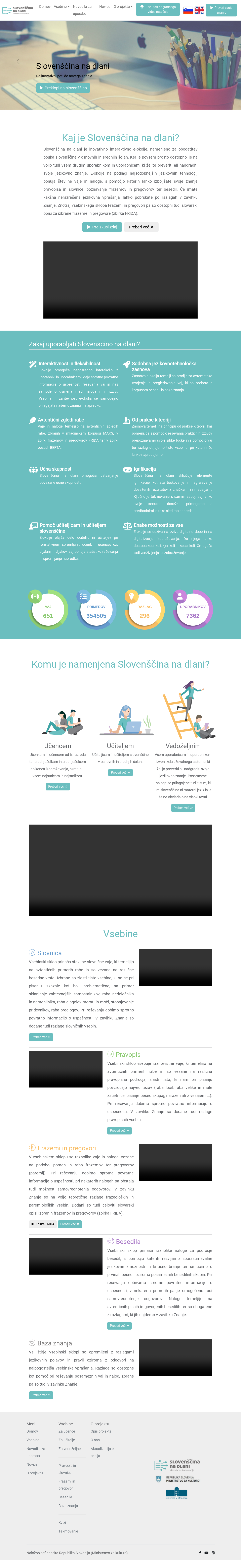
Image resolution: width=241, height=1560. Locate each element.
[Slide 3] (128, 104)
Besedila (65, 1497)
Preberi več (141, 227)
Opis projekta (101, 1431)
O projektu (122, 7)
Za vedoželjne (69, 1449)
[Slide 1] (113, 104)
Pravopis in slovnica (67, 1469)
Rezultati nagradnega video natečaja (158, 9)
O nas (95, 1440)
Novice (104, 7)
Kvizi (62, 1523)
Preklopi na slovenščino (63, 88)
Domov (45, 7)
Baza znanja (68, 1506)
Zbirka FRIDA (43, 1224)
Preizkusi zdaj (102, 227)
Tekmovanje (68, 1531)
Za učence (66, 1431)
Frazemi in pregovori (66, 1484)
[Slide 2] (121, 104)
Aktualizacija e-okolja (103, 1452)
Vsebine (60, 7)
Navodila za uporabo (82, 10)
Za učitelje (66, 1440)
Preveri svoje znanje (221, 10)
